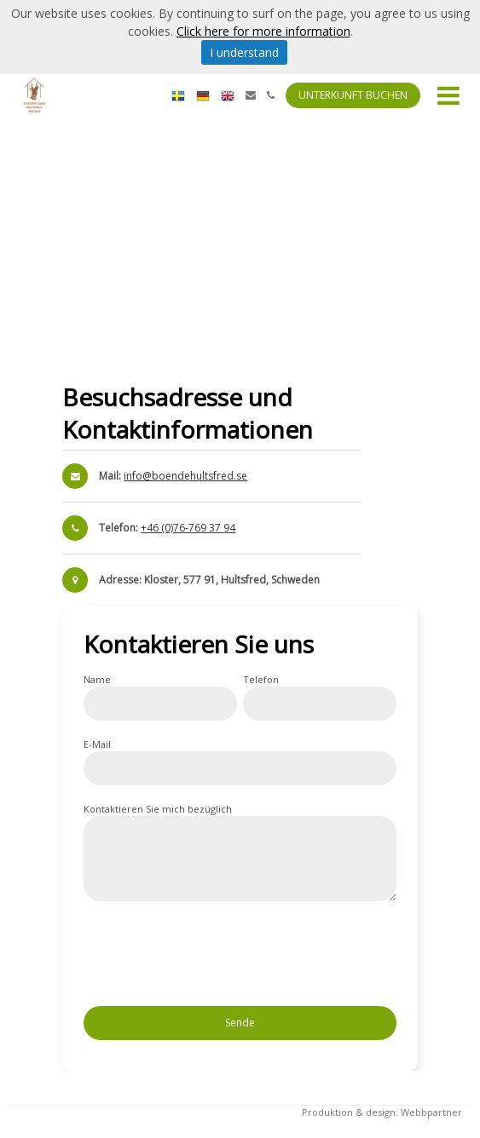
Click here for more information (263, 31)
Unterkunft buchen (353, 95)
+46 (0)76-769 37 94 (188, 527)
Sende (240, 1022)
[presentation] (213, 959)
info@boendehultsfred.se (185, 475)
